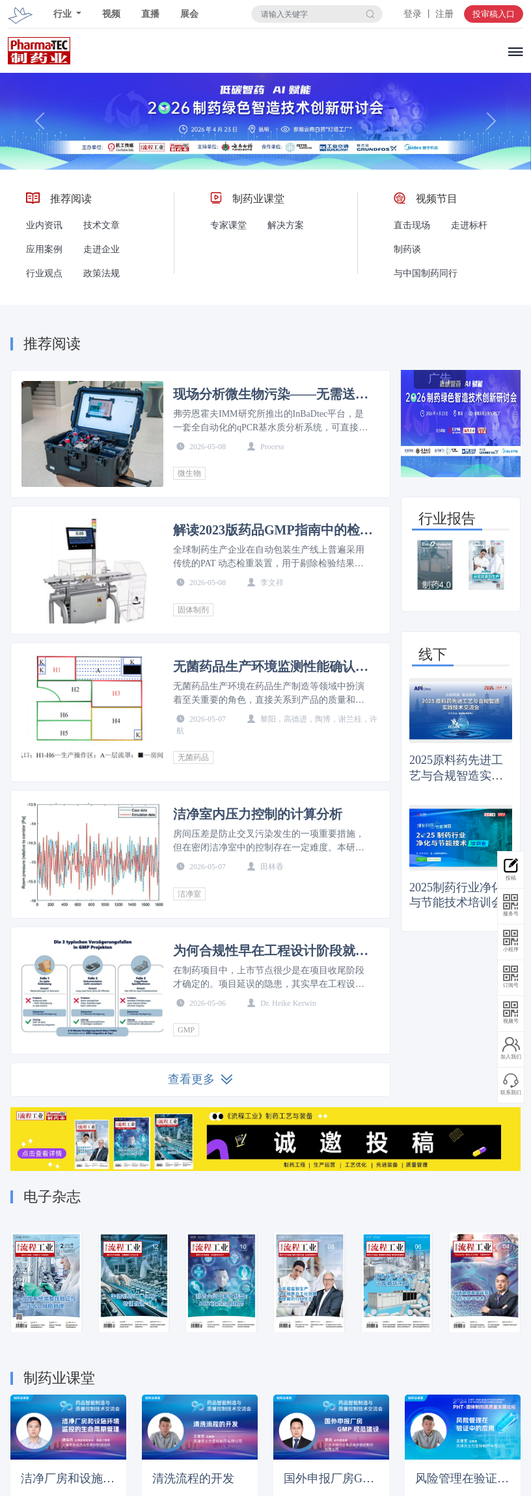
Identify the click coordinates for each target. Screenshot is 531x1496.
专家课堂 (228, 225)
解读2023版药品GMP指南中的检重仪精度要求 (273, 530)
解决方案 (285, 225)
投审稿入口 (493, 14)
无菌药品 (193, 757)
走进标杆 (469, 225)
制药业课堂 (59, 1378)
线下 (432, 654)
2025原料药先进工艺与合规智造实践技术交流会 (456, 768)
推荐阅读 (52, 343)
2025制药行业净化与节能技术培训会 (456, 895)
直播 (150, 14)
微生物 (189, 473)
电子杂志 (52, 1196)
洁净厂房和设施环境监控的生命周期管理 (68, 1479)
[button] (39, 121)
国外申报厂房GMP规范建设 (331, 1479)
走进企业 (101, 249)
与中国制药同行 (425, 273)
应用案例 (44, 249)
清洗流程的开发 (193, 1479)
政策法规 (101, 273)
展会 (189, 14)
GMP (186, 1029)
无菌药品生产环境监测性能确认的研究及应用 (270, 666)
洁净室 (189, 894)
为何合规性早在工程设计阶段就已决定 (270, 950)
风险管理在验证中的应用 (462, 1479)
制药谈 (407, 249)
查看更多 (200, 1079)
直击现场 (412, 225)
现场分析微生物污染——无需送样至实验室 (270, 394)
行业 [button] (63, 14)
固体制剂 (193, 609)
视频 (111, 14)
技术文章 (101, 225)
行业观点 (44, 273)
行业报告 (447, 518)
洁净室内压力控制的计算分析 (257, 814)
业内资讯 (44, 225)
